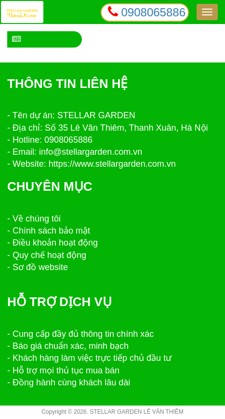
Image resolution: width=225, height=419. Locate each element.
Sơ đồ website (40, 267)
